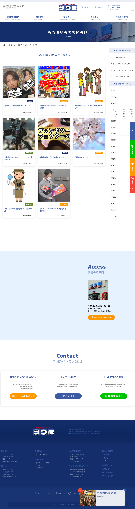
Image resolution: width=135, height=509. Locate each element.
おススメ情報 (107, 472)
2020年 (113, 140)
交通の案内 (99, 7)
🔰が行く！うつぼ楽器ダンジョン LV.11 (18, 106)
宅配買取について (7, 474)
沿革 (105, 460)
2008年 (113, 216)
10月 (131, 109)
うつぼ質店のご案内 (42, 454)
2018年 (113, 153)
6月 (116, 114)
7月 (132, 111)
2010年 (113, 203)
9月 (116, 111)
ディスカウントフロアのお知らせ (122, 70)
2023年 (113, 121)
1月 (132, 116)
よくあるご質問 (74, 461)
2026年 (113, 91)
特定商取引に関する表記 (9, 461)
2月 (124, 116)
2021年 (113, 134)
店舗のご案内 (40, 459)
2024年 (20, 45)
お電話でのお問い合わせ (77, 470)
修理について (74, 457)
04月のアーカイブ (31, 45)
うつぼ (72, 493)
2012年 (113, 191)
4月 (132, 114)
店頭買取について (7, 470)
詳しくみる (68, 396)
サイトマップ (107, 476)
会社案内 (86, 7)
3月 (116, 116)
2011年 (113, 197)
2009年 (113, 210)
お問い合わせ (115, 9)
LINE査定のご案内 (113, 396)
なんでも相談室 (74, 451)
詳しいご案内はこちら (101, 317)
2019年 (113, 146)
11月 (123, 109)
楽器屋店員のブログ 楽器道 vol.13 (52, 157)
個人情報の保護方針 (76, 476)
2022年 (113, 127)
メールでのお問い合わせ (23, 396)
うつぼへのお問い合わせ (78, 466)
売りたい (4, 466)
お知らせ (12, 45)
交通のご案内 (40, 467)
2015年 (113, 172)
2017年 (113, 159)
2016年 (113, 165)
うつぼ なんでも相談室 (77, 454)
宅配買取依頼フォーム (9, 476)
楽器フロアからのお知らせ (120, 64)
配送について (6, 459)
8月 (124, 111)
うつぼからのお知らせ (119, 57)
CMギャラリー (108, 465)
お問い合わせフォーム (76, 474)
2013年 (113, 184)
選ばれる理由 (107, 451)
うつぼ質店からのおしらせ (120, 76)
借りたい (38, 451)
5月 (124, 114)
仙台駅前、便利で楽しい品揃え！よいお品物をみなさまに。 (14, 7)
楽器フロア (39, 465)
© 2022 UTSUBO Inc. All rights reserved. (67, 504)
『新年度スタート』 (82, 157)
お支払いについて (7, 457)
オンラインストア (7, 454)
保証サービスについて (76, 459)
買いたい (4, 451)
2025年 (113, 97)
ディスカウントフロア (43, 463)
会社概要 (105, 454)
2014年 (113, 178)
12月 (116, 109)
